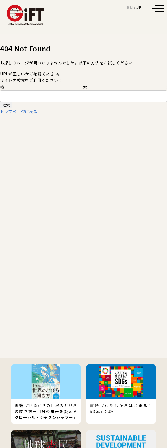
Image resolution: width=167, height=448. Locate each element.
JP (139, 7)
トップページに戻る (18, 111)
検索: (83, 87)
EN (130, 7)
